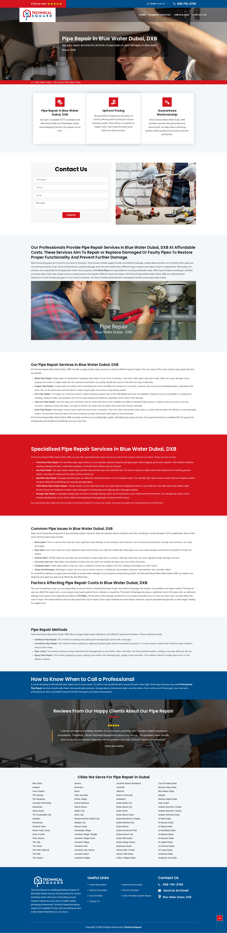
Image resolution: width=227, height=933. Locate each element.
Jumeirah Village (81, 842)
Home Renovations (98, 885)
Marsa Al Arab (80, 826)
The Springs (37, 795)
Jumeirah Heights (82, 858)
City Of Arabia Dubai (167, 783)
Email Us (161, 3)
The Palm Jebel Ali (40, 850)
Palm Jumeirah (81, 795)
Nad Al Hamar (80, 807)
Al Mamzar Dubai (166, 838)
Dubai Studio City (124, 803)
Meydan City (80, 823)
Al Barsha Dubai (165, 854)
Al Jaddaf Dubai (165, 842)
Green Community (124, 795)
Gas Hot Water (96, 896)
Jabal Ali (120, 791)
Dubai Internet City (124, 834)
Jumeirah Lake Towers (84, 850)
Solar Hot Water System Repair (137, 896)
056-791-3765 (186, 3)
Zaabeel (36, 787)
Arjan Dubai (163, 803)
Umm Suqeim (38, 791)
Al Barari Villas (39, 826)
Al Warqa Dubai (165, 826)
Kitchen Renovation (98, 890)
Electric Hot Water (131, 890)
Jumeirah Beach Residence (128, 783)
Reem (77, 791)
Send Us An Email (175, 891)
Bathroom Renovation (132, 885)
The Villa (36, 842)
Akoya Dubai (38, 811)
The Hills (36, 854)
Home (142, 14)
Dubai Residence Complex (128, 819)
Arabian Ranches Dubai (169, 815)
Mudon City (79, 811)
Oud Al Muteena (81, 803)
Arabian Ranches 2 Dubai (169, 811)
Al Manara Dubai (165, 834)
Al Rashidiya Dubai (166, 830)
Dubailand (121, 799)
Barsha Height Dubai (167, 799)
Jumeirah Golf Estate (41, 803)
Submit (71, 215)
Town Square (38, 838)
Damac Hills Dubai (124, 854)
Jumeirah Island (81, 854)
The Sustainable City (41, 815)
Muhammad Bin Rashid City (87, 819)
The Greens (37, 858)
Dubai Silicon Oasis (125, 815)
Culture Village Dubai (125, 858)
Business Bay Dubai (167, 787)
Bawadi (161, 795)
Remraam (78, 787)
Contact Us (199, 14)
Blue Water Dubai (43, 82)
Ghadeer (36, 819)
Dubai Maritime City (125, 823)
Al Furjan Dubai (165, 850)
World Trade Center (41, 830)
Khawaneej (37, 823)
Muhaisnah (37, 807)
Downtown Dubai (124, 846)
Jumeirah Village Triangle (85, 834)
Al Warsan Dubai (165, 823)
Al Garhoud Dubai (166, 846)
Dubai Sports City (124, 807)
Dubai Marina (122, 826)
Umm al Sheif (38, 834)
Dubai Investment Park (126, 830)
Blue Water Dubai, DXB (177, 897)
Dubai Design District (125, 842)
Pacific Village (80, 799)
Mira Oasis (37, 783)
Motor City (79, 815)
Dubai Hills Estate (124, 838)
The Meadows (38, 799)
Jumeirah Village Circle (84, 838)
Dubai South (122, 811)
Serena (77, 783)
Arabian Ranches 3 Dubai (169, 807)
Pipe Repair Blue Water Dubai (66, 82)
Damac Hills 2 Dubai (125, 850)
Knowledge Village (82, 830)
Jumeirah (120, 787)
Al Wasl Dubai (164, 819)
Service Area (181, 14)
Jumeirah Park (80, 846)
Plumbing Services (160, 14)
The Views (37, 846)
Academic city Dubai (167, 858)
